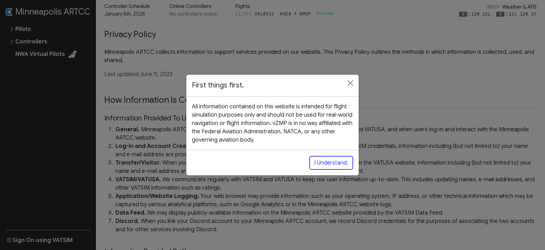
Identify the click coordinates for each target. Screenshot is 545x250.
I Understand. (331, 162)
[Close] (350, 83)
